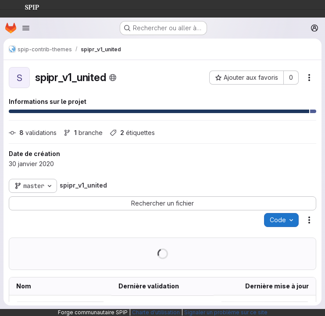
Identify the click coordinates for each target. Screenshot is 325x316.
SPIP (25, 6)
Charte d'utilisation (156, 312)
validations (33, 132)
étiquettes (132, 132)
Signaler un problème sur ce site (226, 312)
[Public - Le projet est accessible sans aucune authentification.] (112, 77)
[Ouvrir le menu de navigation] (26, 28)
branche (83, 132)
